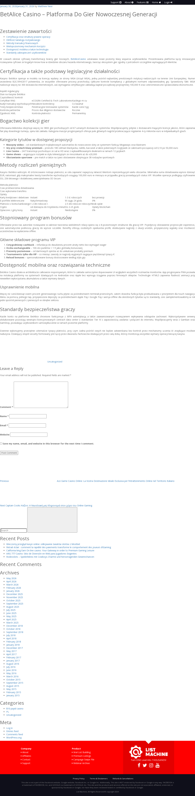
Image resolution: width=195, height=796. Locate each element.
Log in (9, 728)
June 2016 (11, 670)
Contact (25, 759)
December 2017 (14, 647)
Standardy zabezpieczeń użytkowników (26, 52)
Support (116, 2)
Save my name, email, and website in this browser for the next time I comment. (48, 443)
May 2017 (11, 651)
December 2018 (14, 625)
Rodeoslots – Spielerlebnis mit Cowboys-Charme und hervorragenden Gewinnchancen (50, 556)
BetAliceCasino (78, 58)
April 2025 (11, 619)
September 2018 (14, 632)
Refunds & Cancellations (123, 778)
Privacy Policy (79, 778)
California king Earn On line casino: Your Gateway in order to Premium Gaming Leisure (50, 550)
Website (4, 434)
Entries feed (12, 731)
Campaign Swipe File (83, 759)
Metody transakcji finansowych (22, 43)
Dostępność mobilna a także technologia (27, 49)
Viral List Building (81, 752)
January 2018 (13, 644)
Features (143, 2)
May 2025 (11, 616)
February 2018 (13, 641)
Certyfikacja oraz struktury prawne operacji (28, 36)
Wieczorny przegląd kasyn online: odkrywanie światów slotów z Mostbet (43, 544)
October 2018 (13, 628)
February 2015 (13, 692)
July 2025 (10, 609)
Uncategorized (54, 361)
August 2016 (12, 663)
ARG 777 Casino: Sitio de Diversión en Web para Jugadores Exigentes (41, 553)
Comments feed (14, 734)
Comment (6, 407)
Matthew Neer (45, 6)
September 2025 (14, 603)
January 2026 (13, 590)
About (129, 2)
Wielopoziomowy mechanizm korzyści (25, 46)
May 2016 (11, 673)
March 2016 (12, 676)
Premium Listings (81, 755)
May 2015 (11, 689)
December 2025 (14, 594)
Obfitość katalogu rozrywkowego (23, 39)
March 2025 (12, 622)
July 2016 (10, 666)
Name (4, 416)
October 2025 (13, 600)
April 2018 (11, 638)
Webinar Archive (81, 763)
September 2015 (14, 682)
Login (168, 2)
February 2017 (13, 657)
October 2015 (13, 679)
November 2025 (14, 597)
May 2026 (11, 578)
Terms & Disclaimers (98, 778)
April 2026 (11, 581)
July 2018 (10, 635)
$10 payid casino (14, 708)
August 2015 (12, 685)
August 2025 (12, 606)
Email (4, 425)
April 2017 (11, 654)
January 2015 (13, 695)
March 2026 (12, 584)
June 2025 (11, 613)
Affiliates (26, 755)
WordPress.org (13, 737)
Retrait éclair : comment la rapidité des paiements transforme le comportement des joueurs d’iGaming (58, 547)
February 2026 (13, 587)
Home (156, 2)
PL (7, 711)
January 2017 (13, 660)
